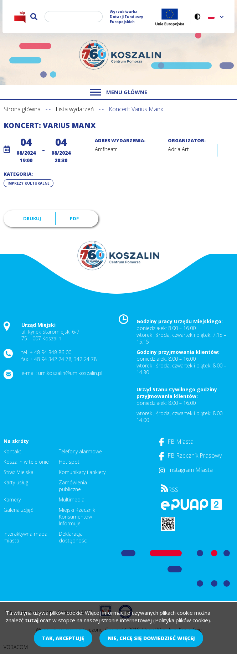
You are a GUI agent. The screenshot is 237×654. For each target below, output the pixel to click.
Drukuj (32, 218)
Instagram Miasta (186, 470)
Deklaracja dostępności (73, 537)
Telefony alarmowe (80, 451)
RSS (169, 490)
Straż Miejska (19, 472)
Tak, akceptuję (63, 638)
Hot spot (69, 461)
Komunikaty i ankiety (82, 472)
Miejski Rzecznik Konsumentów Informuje (77, 516)
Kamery (12, 499)
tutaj (31, 620)
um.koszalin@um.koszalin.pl (70, 373)
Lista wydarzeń (75, 109)
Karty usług (16, 482)
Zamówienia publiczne (73, 486)
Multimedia (71, 499)
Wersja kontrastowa (198, 17)
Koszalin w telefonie (26, 461)
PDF (74, 218)
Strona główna (22, 109)
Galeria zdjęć (18, 509)
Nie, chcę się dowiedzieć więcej (151, 638)
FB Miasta (176, 442)
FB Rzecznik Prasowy (190, 455)
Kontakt (12, 451)
